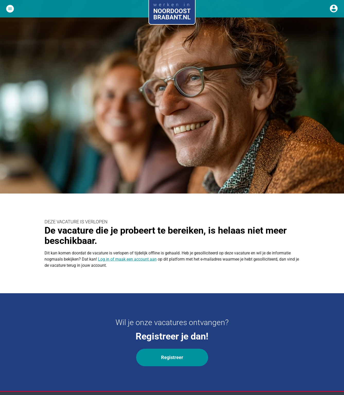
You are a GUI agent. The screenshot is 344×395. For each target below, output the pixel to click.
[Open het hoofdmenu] (10, 8)
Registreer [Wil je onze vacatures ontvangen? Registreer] (172, 357)
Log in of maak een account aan (127, 259)
